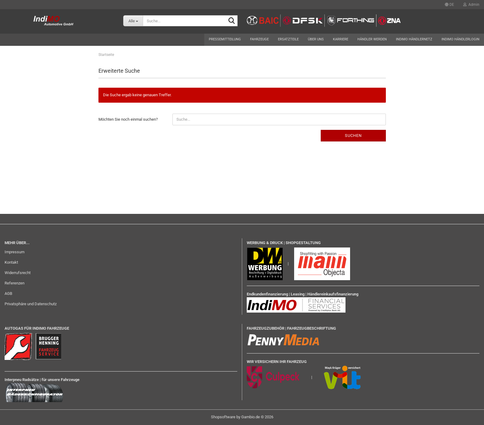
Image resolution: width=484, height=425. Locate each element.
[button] (449, 4)
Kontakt (11, 262)
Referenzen (14, 283)
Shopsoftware (223, 417)
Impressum (14, 252)
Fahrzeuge (259, 39)
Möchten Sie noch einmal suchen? (128, 119)
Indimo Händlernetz (414, 39)
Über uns (316, 39)
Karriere (340, 39)
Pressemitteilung (225, 39)
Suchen (353, 135)
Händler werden (372, 39)
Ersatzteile (288, 39)
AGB (8, 293)
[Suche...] (133, 20)
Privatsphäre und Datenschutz (31, 304)
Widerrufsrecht (18, 272)
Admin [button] (471, 4)
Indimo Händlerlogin (460, 39)
